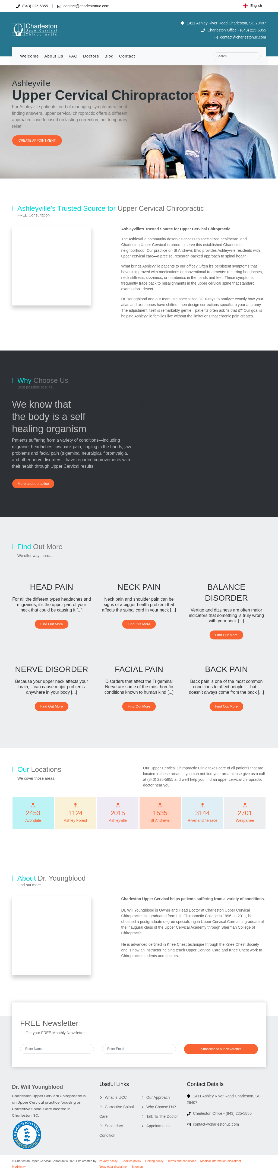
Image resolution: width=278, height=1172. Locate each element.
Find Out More (51, 624)
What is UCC (116, 1097)
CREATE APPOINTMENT (37, 140)
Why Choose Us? (161, 1107)
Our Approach (158, 1097)
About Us (53, 56)
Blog (109, 56)
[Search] (237, 56)
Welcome (29, 56)
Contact (127, 56)
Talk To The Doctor (162, 1116)
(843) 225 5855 (32, 6)
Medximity (19, 1166)
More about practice (33, 484)
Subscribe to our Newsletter (221, 1049)
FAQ (73, 56)
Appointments (158, 1126)
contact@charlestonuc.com (83, 6)
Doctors (91, 56)
